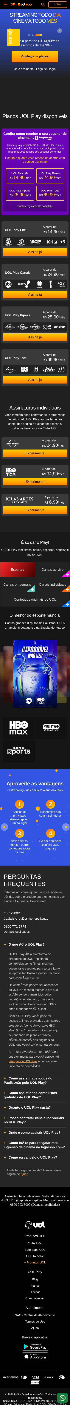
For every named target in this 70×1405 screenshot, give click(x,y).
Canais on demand (19, 587)
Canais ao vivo (55, 572)
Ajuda (24, 1174)
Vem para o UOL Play (23, 1061)
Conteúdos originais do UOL (42, 602)
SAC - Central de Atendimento (35, 1315)
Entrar (58, 4)
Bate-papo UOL (35, 1249)
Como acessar (35, 1298)
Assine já (35, 252)
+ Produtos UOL (35, 1262)
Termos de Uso (35, 1321)
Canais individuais (54, 587)
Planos (35, 1285)
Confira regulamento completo (35, 206)
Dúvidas (35, 1292)
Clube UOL (35, 1243)
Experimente (35, 453)
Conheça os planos (35, 56)
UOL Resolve (35, 1256)
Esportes (17, 569)
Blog (35, 1279)
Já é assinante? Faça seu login (35, 69)
